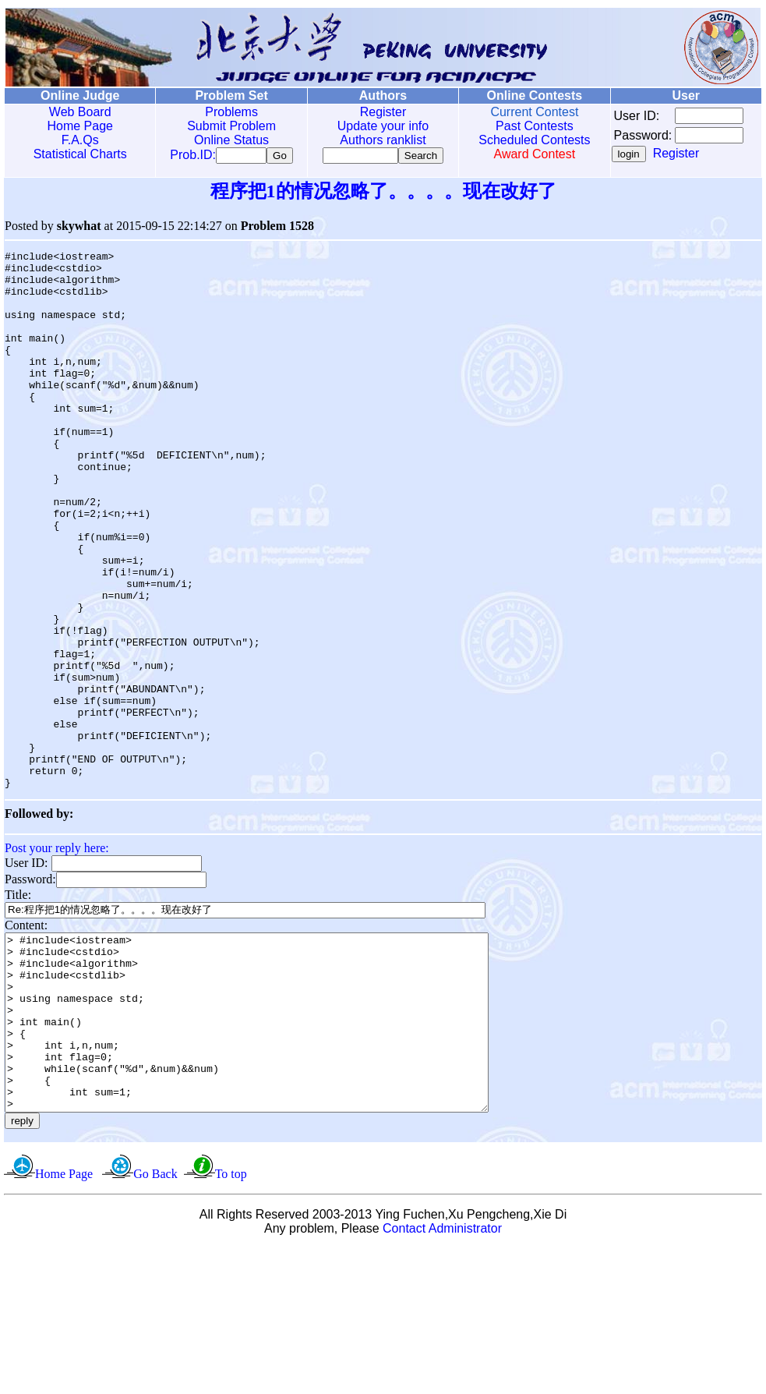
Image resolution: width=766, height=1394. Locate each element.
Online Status (227, 140)
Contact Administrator (442, 1374)
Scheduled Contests (525, 140)
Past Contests (525, 126)
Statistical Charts (78, 154)
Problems (227, 112)
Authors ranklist (375, 140)
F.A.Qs (78, 140)
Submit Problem (227, 126)
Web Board (79, 112)
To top (231, 1319)
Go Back (155, 1319)
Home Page (79, 126)
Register (376, 112)
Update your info (376, 126)
